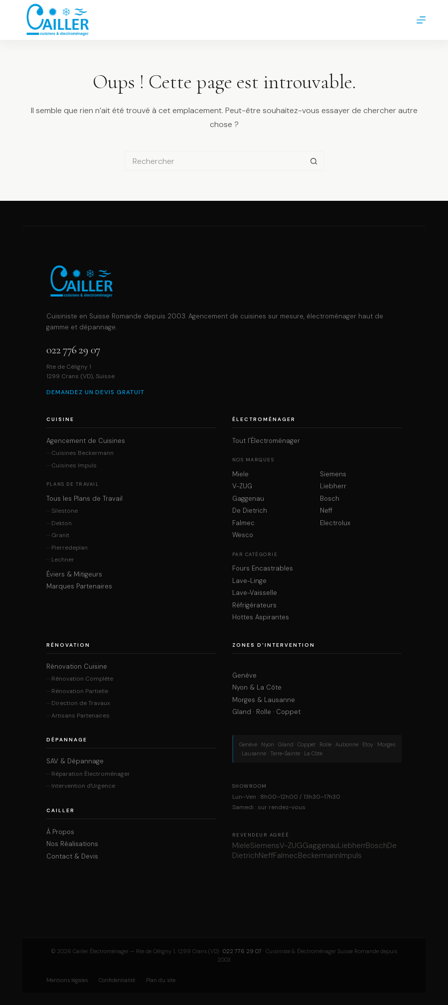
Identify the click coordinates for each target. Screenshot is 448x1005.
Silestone (64, 511)
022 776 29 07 (73, 349)
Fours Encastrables (262, 569)
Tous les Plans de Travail (84, 499)
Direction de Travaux (80, 703)
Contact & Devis (72, 857)
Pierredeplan (69, 548)
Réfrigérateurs (254, 605)
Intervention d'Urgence (83, 786)
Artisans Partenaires (80, 715)
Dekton (61, 523)
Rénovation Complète (82, 679)
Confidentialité (117, 980)
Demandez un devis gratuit (95, 392)
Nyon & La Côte (257, 688)
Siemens (333, 474)
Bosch (329, 499)
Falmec (243, 523)
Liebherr (333, 486)
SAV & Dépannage (75, 761)
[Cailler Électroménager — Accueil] (224, 281)
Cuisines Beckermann (82, 453)
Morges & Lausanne (263, 700)
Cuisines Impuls (74, 465)
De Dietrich (249, 511)
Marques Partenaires (79, 586)
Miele (240, 474)
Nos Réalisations (72, 844)
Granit (60, 535)
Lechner (62, 560)
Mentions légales (67, 980)
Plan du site (160, 980)
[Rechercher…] (214, 161)
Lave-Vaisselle (254, 593)
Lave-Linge (249, 581)
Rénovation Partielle (79, 691)
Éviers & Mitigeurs (74, 574)
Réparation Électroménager (90, 774)
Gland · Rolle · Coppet (266, 712)
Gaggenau (248, 499)
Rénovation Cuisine (76, 667)
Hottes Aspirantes (260, 617)
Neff (326, 511)
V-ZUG (242, 486)
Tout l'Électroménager (266, 441)
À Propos (60, 832)
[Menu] (421, 19)
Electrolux (335, 523)
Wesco (242, 535)
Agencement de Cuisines (85, 441)
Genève (244, 676)
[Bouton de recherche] (314, 161)
